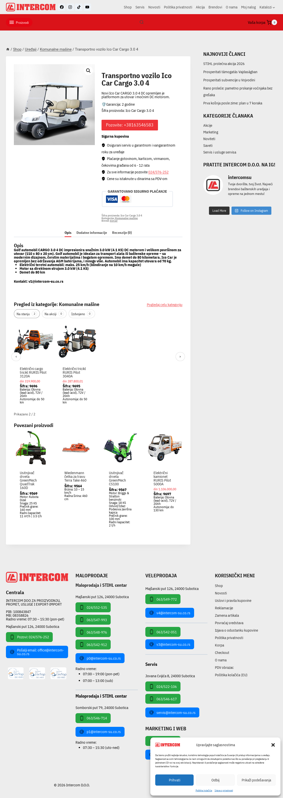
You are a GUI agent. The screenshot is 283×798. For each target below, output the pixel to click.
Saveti (207, 145)
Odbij (215, 780)
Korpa (219, 645)
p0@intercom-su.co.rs (100, 658)
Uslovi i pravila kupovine (233, 600)
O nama (231, 7)
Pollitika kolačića (204, 790)
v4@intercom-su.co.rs (169, 612)
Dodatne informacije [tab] (92, 232)
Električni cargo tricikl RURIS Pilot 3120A (33, 372)
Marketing (210, 132)
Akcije (207, 125)
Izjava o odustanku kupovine (236, 630)
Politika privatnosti (178, 7)
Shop (128, 7)
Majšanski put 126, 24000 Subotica (32, 626)
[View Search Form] (141, 22)
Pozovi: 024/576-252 (29, 637)
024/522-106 (163, 686)
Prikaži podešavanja (256, 780)
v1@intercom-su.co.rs (45, 281)
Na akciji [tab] (54, 313)
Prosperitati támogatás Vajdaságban (230, 71)
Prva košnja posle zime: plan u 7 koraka (232, 103)
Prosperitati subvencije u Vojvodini (229, 80)
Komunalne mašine (122, 69)
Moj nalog (248, 7)
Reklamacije (224, 608)
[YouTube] (87, 7)
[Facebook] (61, 7)
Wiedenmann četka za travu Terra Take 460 (75, 476)
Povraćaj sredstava (229, 622)
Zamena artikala (227, 615)
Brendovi (215, 7)
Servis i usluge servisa (219, 152)
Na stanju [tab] (27, 313)
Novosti (154, 7)
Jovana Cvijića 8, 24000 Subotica (170, 676)
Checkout (222, 652)
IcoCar (114, 220)
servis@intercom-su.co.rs (172, 712)
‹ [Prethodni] (16, 356)
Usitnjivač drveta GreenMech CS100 (117, 478)
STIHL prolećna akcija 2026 (224, 63)
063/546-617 (163, 698)
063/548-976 (93, 632)
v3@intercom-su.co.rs (169, 644)
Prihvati (174, 780)
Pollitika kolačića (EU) (231, 675)
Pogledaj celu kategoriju (164, 305)
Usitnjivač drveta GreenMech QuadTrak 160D (28, 480)
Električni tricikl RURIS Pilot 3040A (74, 372)
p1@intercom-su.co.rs (100, 731)
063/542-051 (163, 631)
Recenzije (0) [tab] (122, 232)
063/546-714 (93, 718)
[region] (98, 365)
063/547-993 (93, 619)
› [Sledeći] (180, 356)
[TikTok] (78, 7)
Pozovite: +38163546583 (130, 125)
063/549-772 (163, 599)
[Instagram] (70, 7)
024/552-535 (93, 607)
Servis (140, 7)
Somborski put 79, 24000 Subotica (102, 707)
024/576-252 (158, 172)
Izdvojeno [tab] (81, 313)
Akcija (200, 7)
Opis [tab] (68, 232)
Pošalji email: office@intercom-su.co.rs (37, 652)
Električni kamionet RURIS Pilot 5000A (162, 478)
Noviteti (209, 138)
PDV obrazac (224, 667)
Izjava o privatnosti (224, 790)
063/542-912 (93, 644)
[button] (273, 744)
